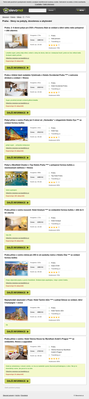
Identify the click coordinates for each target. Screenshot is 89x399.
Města (19, 17)
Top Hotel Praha (56, 176)
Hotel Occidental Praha (59, 86)
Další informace (48, 4)
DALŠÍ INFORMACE (17, 67)
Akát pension (55, 38)
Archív (17, 395)
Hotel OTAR (55, 266)
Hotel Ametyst (56, 221)
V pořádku (38, 4)
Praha (53, 36)
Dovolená (24, 395)
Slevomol (5, 17)
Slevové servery (8, 395)
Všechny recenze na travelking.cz (17, 58)
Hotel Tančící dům (57, 311)
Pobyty (13, 17)
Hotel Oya (54, 131)
